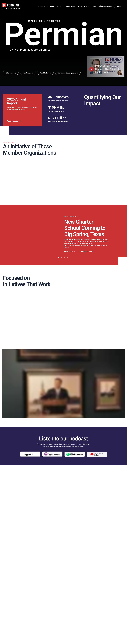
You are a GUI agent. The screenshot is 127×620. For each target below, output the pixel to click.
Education (50, 590)
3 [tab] (64, 257)
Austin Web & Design (89, 617)
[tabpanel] (63, 234)
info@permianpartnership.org (82, 590)
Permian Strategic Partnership (47, 617)
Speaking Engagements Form (82, 587)
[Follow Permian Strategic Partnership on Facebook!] (3, 599)
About (49, 587)
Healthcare (51, 594)
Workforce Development (56, 602)
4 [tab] (67, 257)
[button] (44, 6)
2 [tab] (61, 257)
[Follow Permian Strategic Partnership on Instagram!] (15, 599)
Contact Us (51, 606)
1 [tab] (58, 257)
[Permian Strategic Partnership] (11, 6)
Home (49, 583)
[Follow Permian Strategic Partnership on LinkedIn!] (7, 599)
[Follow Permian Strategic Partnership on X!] (11, 599)
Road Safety (51, 598)
